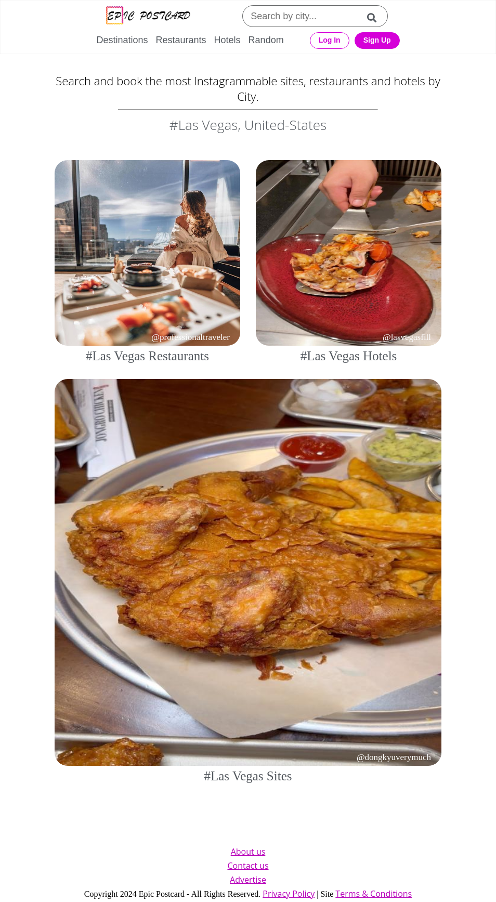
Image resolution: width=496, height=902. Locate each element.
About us (248, 851)
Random (266, 40)
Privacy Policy (289, 893)
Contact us (247, 865)
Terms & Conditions (373, 893)
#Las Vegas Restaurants (147, 356)
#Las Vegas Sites (248, 776)
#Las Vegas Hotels (349, 356)
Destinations (122, 40)
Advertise (248, 879)
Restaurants (181, 40)
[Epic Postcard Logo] (148, 16)
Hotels (227, 40)
